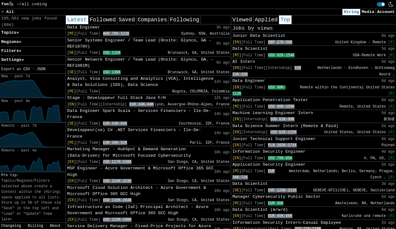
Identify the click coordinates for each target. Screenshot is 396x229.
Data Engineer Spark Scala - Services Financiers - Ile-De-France (139, 113)
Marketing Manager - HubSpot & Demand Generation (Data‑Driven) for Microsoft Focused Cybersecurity (129, 152)
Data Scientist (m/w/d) (260, 209)
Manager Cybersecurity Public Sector (276, 196)
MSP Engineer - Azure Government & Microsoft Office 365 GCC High (140, 171)
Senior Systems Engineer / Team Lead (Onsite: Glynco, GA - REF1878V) (139, 43)
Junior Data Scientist (258, 35)
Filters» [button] (11, 51)
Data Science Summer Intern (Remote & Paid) (285, 126)
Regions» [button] (11, 42)
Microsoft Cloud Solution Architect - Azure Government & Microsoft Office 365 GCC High (136, 190)
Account (386, 12)
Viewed (242, 20)
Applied (266, 20)
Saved (126, 20)
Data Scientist (250, 48)
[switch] (381, 4)
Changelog (11, 226)
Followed (103, 20)
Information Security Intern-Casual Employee (286, 222)
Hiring (351, 12)
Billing (35, 226)
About (55, 226)
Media (368, 12)
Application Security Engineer (269, 164)
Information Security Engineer (269, 151)
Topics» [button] (10, 32)
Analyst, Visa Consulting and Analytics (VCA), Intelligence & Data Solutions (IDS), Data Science (140, 81)
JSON (41, 69)
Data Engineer (83, 27)
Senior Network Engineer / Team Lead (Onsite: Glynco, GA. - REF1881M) (140, 62)
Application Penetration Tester (270, 100)
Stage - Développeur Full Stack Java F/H (116, 97)
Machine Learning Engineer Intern (272, 113)
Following (184, 20)
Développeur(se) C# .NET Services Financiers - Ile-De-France (134, 133)
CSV (26, 69)
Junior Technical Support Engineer (274, 139)
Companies (152, 20)
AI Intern (243, 61)
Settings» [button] (12, 59)
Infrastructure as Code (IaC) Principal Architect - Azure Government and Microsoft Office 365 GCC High (138, 210)
